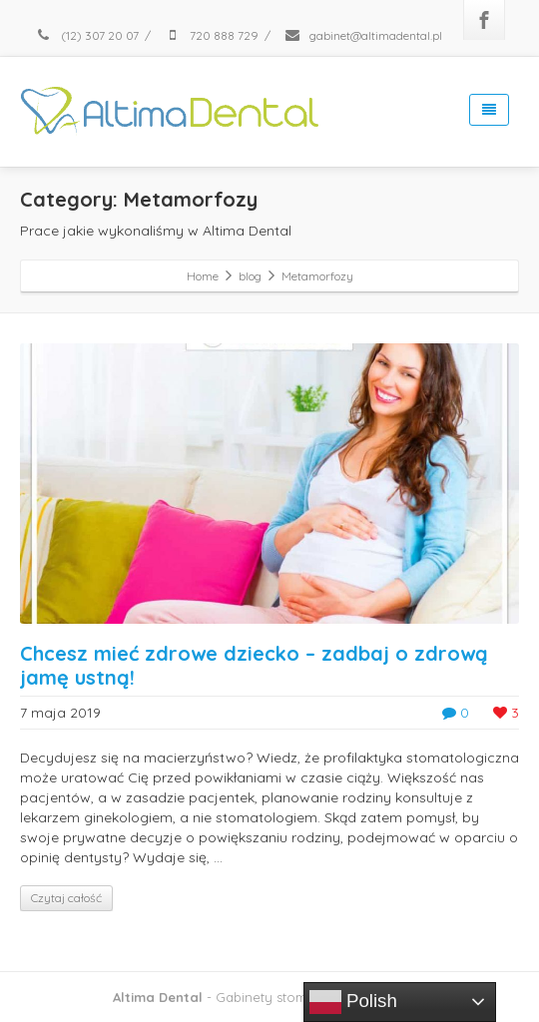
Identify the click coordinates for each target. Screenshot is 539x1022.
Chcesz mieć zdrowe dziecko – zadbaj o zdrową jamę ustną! (254, 665)
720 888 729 (211, 35)
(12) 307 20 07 (87, 35)
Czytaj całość (66, 897)
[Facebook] (484, 20)
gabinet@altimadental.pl (362, 35)
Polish (353, 1002)
